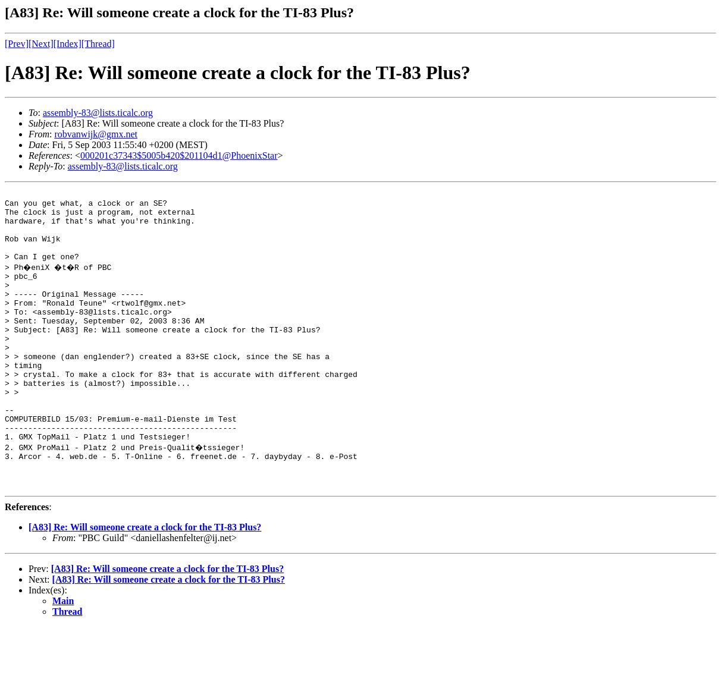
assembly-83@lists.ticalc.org (98, 113)
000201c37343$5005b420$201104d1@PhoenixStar (178, 155)
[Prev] (17, 44)
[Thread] (98, 44)
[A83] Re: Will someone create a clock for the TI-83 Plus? (145, 582)
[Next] (41, 44)
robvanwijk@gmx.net (95, 134)
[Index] (67, 44)
